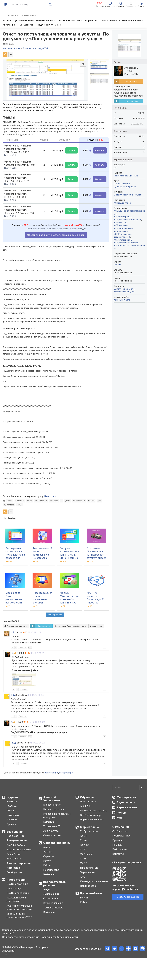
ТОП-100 (12, 819)
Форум (121, 812)
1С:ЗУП (84, 858)
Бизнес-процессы (53, 809)
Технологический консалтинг (17, 899)
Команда (48, 821)
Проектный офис (91, 893)
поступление (41, 501)
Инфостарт (50, 496)
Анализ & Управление (51, 799)
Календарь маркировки (94, 881)
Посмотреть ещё (55, 615)
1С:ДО (83, 863)
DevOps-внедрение (18, 893)
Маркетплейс (89, 827)
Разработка (13, 854)
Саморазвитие (51, 835)
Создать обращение (128, 896)
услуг (67, 501)
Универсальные (89, 867)
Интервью (13, 815)
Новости (12, 801)
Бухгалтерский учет (124, 289)
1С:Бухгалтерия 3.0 (123, 240)
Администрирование (19, 863)
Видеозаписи (126, 802)
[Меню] (5, 4)
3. (11, 695)
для (99, 501)
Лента (10, 810)
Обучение (87, 797)
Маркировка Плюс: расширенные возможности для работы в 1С (15, 599)
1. (11, 632)
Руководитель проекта (125, 186)
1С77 (82, 876)
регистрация (51, 772)
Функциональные (17, 840)
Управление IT (51, 826)
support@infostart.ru (125, 889)
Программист (88, 801)
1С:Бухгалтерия (89, 831)
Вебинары (49, 874)
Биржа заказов (127, 807)
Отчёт (9, 501)
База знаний (15, 831)
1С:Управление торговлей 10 (127, 219)
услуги (91, 501)
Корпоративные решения (54, 883)
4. (12, 722)
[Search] (128, 787)
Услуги (47, 860)
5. (13, 742)
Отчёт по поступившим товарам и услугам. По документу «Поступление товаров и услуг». (56, 36)
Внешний (19, 501)
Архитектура (51, 830)
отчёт (29, 501)
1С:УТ (83, 849)
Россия (117, 264)
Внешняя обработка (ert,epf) (128, 194)
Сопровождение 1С (56, 842)
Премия (11, 824)
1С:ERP (84, 835)
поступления (79, 501)
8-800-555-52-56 (123, 885)
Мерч (120, 817)
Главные (12, 805)
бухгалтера (9, 505)
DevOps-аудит (15, 888)
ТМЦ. (19, 505)
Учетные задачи (16, 845)
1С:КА (83, 840)
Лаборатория (16, 879)
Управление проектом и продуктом (57, 815)
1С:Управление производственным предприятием (123, 228)
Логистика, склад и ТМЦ (126, 175)
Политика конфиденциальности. (59, 937)
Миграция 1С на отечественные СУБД (19, 915)
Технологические (53, 907)
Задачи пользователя (19, 849)
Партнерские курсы (91, 819)
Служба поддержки (128, 862)
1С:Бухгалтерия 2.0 (123, 216)
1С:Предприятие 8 (122, 203)
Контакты (118, 853)
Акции (46, 847)
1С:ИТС (47, 851)
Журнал (12, 797)
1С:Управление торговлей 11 (127, 242)
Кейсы (47, 865)
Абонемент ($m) (122, 299)
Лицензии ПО (51, 894)
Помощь (117, 844)
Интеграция (13, 867)
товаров (54, 501)
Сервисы (48, 856)
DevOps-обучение (17, 884)
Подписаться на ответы (15, 626)
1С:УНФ (84, 845)
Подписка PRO (15, 835)
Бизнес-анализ (52, 804)
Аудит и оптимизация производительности (19, 907)
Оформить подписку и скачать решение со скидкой (55, 235)
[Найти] (142, 787)
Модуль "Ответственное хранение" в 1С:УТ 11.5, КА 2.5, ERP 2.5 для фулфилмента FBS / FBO (69, 602)
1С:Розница (86, 854)
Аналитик (85, 805)
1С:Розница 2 (120, 222)
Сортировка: (70, 626)
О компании (120, 827)
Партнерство (51, 869)
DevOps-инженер (90, 815)
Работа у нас (120, 849)
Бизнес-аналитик (122, 183)
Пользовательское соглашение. (21, 937)
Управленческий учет (124, 291)
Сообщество (14, 872)
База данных (14, 858)
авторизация (66, 772)
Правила (117, 840)
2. (13, 653)
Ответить (22, 647)
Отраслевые (50, 898)
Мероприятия (126, 797)
